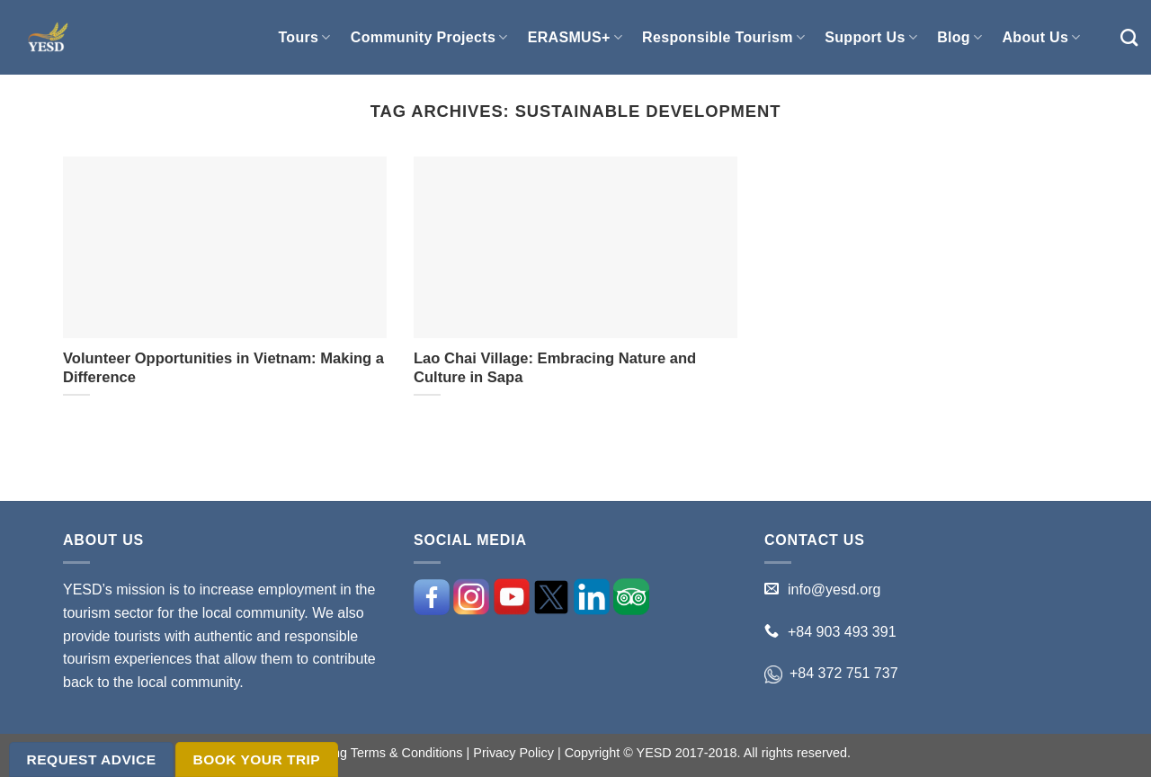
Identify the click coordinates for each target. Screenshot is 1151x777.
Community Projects (429, 37)
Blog (959, 37)
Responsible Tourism (723, 37)
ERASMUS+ (575, 37)
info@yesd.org (834, 589)
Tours (304, 37)
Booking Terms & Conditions (381, 753)
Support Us (871, 37)
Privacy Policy (513, 753)
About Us (1041, 37)
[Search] (1129, 37)
